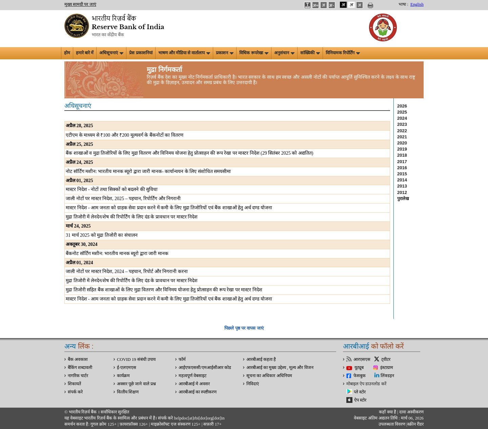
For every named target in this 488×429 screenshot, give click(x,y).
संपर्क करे (75, 392)
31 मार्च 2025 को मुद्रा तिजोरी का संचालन (102, 235)
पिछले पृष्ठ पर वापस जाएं (243, 328)
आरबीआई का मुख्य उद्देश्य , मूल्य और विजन (279, 367)
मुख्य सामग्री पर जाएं (80, 4)
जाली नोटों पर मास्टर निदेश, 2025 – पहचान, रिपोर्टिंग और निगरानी (123, 198)
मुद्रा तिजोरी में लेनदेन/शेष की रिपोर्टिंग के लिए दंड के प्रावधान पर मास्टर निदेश (132, 216)
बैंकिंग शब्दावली (80, 367)
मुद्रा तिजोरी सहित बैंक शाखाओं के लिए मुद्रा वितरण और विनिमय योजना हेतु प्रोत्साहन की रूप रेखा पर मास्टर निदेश (164, 289)
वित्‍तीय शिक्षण (128, 392)
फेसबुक (359, 375)
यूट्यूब (359, 367)
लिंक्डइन (387, 375)
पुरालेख (403, 198)
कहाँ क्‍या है (388, 412)
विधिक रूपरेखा (253, 53)
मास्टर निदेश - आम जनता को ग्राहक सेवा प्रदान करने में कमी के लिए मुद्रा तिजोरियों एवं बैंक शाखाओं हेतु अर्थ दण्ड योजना (169, 207)
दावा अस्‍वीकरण (411, 412)
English (417, 4)
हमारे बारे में (85, 53)
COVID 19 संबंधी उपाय (136, 359)
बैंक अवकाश (78, 359)
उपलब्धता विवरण (392, 424)
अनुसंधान (284, 53)
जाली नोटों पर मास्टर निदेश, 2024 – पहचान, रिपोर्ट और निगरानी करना (127, 271)
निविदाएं (252, 384)
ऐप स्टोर (360, 400)
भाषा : (403, 4)
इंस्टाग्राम (386, 367)
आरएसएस (361, 359)
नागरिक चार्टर (78, 375)
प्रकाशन (224, 53)
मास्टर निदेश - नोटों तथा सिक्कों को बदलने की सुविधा (112, 189)
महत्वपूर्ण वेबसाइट (192, 375)
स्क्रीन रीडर (415, 424)
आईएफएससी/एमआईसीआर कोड (205, 367)
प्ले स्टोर (360, 392)
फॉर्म (182, 359)
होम (67, 53)
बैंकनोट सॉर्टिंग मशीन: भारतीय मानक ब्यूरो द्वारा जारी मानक (117, 253)
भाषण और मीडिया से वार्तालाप (184, 53)
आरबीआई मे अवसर (194, 384)
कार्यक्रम (123, 375)
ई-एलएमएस (126, 367)
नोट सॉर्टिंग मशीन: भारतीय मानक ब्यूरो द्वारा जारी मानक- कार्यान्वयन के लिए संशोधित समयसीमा (148, 171)
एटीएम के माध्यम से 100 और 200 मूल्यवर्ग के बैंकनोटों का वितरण (124, 135)
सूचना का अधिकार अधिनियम (269, 375)
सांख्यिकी (310, 53)
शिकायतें (74, 384)
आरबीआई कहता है (261, 359)
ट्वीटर (385, 359)
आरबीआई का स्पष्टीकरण (198, 392)
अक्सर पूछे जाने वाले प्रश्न (136, 384)
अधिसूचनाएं (111, 53)
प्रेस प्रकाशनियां (140, 53)
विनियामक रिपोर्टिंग (343, 53)
